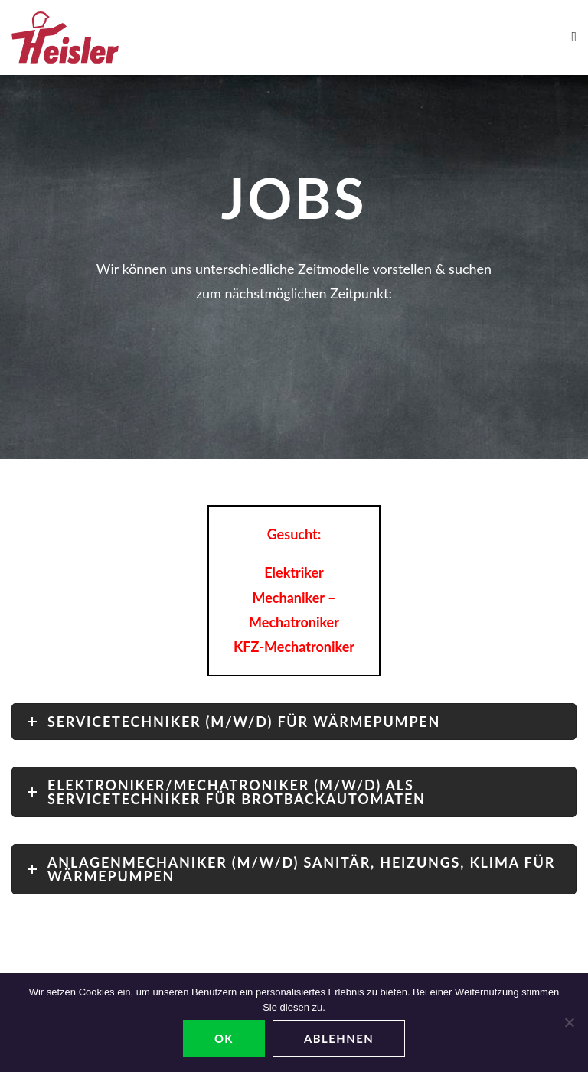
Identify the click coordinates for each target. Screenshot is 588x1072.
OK (224, 1038)
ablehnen (339, 1038)
